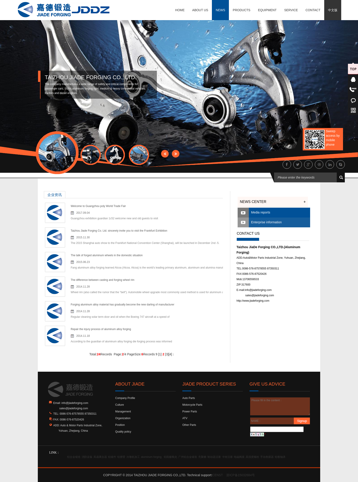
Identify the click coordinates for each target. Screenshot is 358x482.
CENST (217, 475)
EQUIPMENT (267, 10)
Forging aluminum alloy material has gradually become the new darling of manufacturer (122, 304)
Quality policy (123, 431)
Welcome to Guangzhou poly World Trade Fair (98, 206)
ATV (184, 418)
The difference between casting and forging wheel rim (102, 280)
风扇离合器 (100, 457)
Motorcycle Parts (192, 404)
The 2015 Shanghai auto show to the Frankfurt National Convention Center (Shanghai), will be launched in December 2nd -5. (145, 243)
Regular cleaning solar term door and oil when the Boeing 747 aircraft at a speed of (120, 316)
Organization (122, 418)
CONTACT (312, 10)
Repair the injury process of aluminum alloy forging (101, 329)
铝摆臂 (121, 457)
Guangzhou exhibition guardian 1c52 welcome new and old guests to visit (114, 218)
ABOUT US (200, 10)
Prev (165, 154)
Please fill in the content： (280, 406)
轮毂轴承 (280, 457)
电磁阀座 (239, 457)
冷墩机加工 (133, 457)
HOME (180, 10)
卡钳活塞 (227, 457)
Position (120, 425)
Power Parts (189, 411)
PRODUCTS (241, 10)
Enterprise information (266, 222)
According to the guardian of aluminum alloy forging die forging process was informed (121, 341)
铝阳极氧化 (170, 457)
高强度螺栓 (252, 457)
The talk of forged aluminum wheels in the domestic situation (107, 255)
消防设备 (87, 457)
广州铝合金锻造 (187, 457)
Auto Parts (188, 398)
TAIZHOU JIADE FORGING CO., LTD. (90, 77)
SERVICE (291, 10)
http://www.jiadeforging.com (253, 300)
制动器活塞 (214, 457)
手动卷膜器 (267, 457)
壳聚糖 (202, 457)
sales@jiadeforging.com (259, 295)
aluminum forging (151, 457)
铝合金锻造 (74, 457)
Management (123, 411)
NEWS (220, 10)
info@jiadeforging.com (258, 290)
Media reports (260, 212)
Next (175, 154)
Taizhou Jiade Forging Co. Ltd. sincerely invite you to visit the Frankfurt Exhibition (119, 230)
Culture (119, 404)
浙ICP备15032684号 (240, 475)
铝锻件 (112, 457)
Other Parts (189, 425)
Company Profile (125, 398)
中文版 (332, 10)
